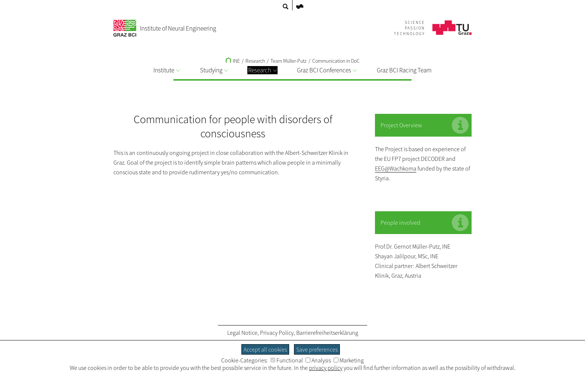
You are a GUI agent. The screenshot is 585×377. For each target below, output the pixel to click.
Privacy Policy (277, 332)
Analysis (318, 360)
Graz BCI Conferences (327, 70)
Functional (286, 360)
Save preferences (317, 349)
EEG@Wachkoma (395, 168)
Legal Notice (242, 332)
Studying (214, 70)
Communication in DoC (336, 60)
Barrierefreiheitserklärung (327, 332)
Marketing (349, 360)
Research (262, 70)
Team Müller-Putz (288, 60)
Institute (166, 70)
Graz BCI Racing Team (404, 70)
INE (233, 60)
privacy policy (325, 367)
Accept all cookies (265, 349)
